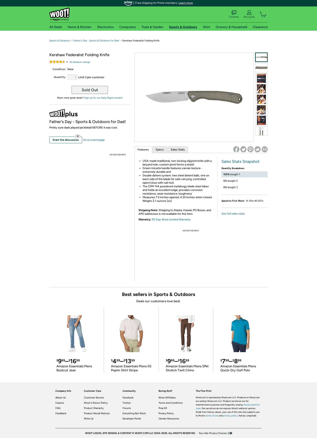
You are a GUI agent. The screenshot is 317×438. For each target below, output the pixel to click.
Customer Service (94, 397)
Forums (234, 14)
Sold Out (90, 89)
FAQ (57, 408)
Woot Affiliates (167, 397)
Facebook (128, 397)
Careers (59, 402)
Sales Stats (178, 149)
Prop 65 (162, 408)
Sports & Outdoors (59, 40)
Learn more (186, 3)
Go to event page (94, 140)
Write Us (89, 418)
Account (249, 14)
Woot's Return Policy (96, 402)
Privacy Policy (166, 413)
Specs (160, 149)
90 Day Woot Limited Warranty (171, 219)
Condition (59, 69)
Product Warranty (94, 408)
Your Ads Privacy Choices (213, 433)
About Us (60, 397)
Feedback (60, 413)
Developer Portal (132, 418)
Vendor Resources (168, 418)
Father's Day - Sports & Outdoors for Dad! (96, 40)
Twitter (127, 402)
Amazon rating (80, 62)
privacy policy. (230, 415)
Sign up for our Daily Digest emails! (103, 97)
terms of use (212, 415)
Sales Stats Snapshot (240, 161)
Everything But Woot (134, 413)
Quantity (60, 77)
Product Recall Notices (97, 413)
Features (143, 149)
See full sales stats (233, 213)
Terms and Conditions (170, 402)
